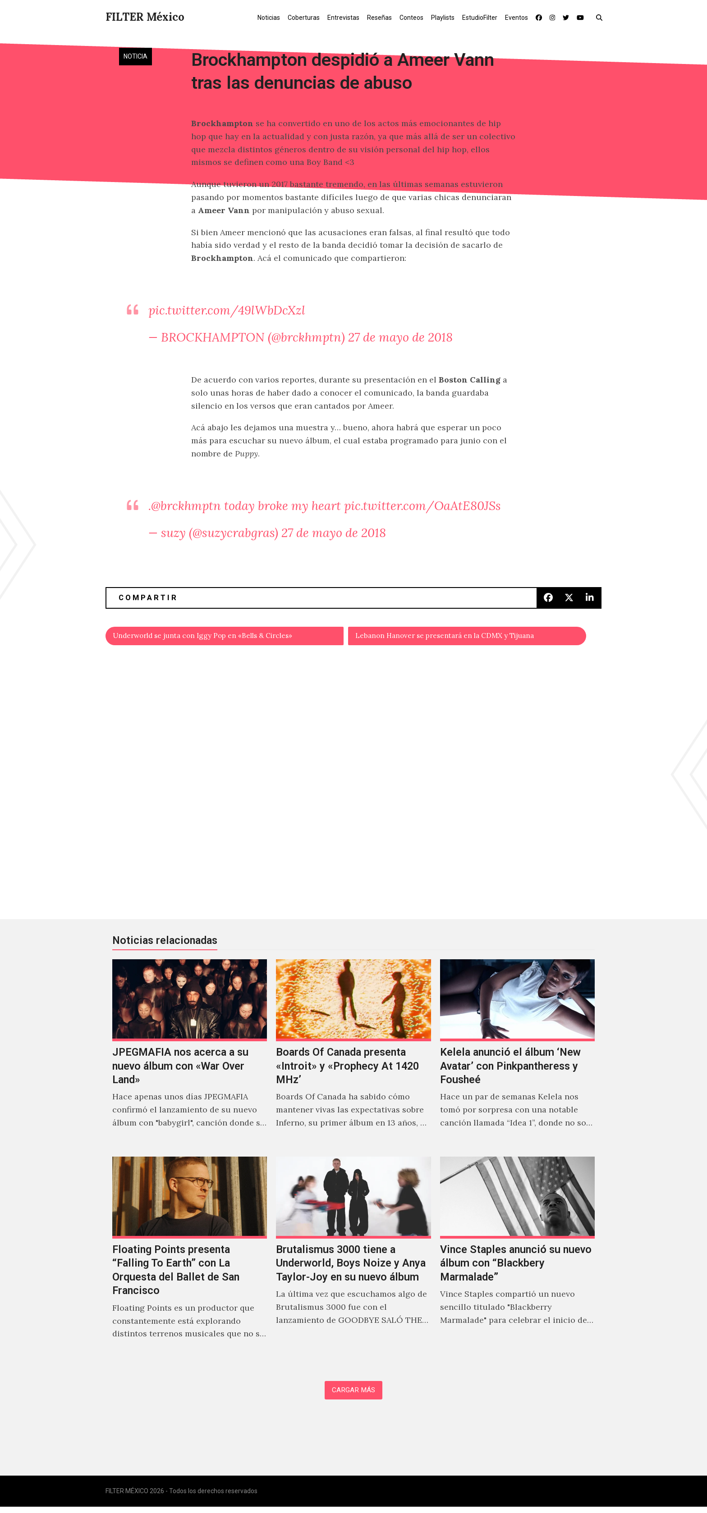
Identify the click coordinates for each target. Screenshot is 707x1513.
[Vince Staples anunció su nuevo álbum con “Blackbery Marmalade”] (517, 1261)
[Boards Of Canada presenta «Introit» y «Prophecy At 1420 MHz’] (353, 1056)
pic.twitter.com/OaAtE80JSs (422, 505)
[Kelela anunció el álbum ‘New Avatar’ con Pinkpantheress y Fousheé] (517, 1056)
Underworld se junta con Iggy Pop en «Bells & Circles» (221, 637)
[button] (601, 17)
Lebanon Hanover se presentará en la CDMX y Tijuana (462, 637)
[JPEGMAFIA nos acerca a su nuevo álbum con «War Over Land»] (189, 1056)
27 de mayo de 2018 (400, 337)
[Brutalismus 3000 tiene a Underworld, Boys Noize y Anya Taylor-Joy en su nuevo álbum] (353, 1261)
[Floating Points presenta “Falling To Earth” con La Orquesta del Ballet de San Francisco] (189, 1261)
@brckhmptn (186, 505)
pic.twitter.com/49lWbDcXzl (226, 310)
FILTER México (145, 17)
